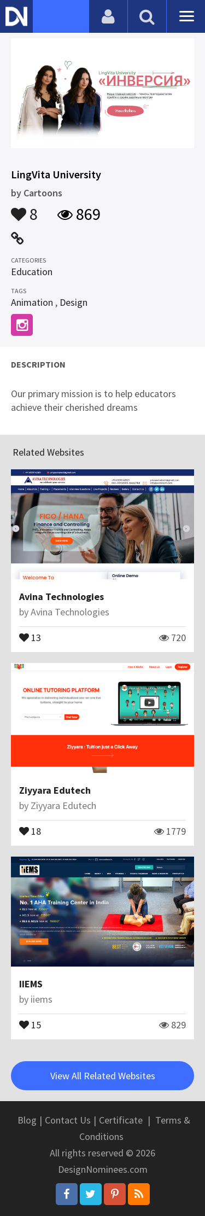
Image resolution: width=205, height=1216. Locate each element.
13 (30, 636)
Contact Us (68, 1120)
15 (30, 1024)
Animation (32, 302)
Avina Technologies (61, 596)
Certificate (121, 1120)
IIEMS (31, 984)
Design (73, 302)
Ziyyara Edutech (55, 790)
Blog (27, 1120)
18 (30, 830)
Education (31, 271)
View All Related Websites (102, 1075)
